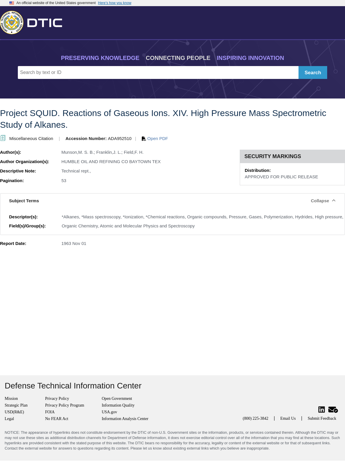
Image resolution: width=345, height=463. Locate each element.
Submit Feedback (322, 418)
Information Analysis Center (125, 419)
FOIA (50, 412)
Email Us (288, 418)
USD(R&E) (14, 412)
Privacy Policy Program (64, 405)
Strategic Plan (16, 405)
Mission (11, 398)
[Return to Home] (33, 21)
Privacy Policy (57, 398)
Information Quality (118, 405)
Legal (9, 419)
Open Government (117, 398)
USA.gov (109, 412)
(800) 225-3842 (255, 418)
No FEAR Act (56, 419)
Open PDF (155, 138)
